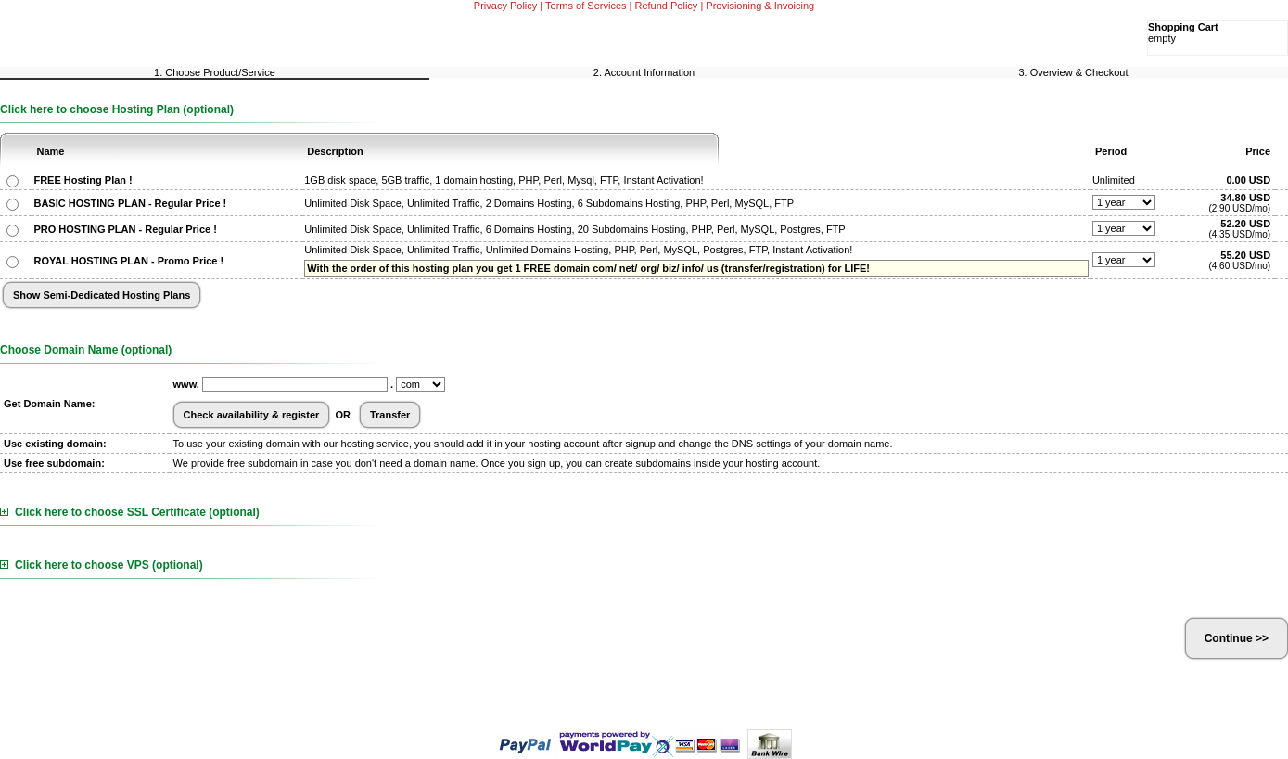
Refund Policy (666, 5)
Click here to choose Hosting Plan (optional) (117, 109)
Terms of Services (585, 5)
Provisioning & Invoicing (760, 5)
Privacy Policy (505, 5)
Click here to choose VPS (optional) (101, 565)
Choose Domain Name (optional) (86, 349)
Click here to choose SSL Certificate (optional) (130, 512)
